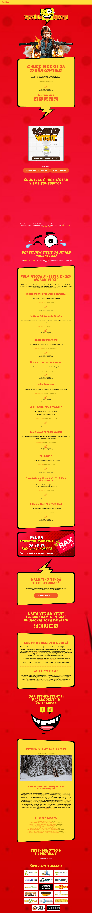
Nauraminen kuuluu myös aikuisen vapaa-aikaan (42, 824)
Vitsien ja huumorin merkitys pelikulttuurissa (43, 825)
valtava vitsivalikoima (33, 652)
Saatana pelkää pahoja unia (46, 316)
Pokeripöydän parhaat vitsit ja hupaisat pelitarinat (43, 831)
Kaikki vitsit (59, 170)
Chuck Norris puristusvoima (46, 504)
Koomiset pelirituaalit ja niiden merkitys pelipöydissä (43, 827)
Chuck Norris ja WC (46, 340)
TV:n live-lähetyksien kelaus (46, 362)
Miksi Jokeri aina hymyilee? (46, 407)
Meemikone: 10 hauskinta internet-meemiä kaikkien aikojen (42, 832)
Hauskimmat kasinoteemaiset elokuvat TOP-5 (43, 822)
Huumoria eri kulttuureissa (43, 821)
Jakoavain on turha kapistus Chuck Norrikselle (46, 479)
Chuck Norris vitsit (36, 170)
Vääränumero (46, 384)
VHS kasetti (45, 455)
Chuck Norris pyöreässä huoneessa (46, 293)
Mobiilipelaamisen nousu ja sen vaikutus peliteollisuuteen (43, 829)
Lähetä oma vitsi (46, 595)
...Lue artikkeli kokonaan (48, 808)
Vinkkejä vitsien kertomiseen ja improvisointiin (43, 828)
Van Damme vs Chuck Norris (46, 432)
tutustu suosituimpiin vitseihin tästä (45, 659)
